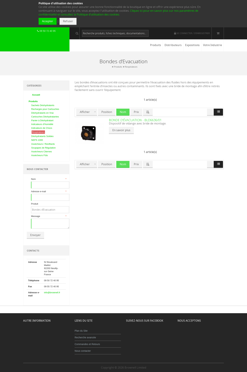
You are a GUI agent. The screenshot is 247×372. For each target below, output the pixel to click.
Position (106, 112)
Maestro (205, 333)
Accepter (47, 21)
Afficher (85, 112)
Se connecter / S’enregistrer (192, 33)
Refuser (68, 21)
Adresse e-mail (48, 191)
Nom (48, 179)
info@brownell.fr (52, 292)
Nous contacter (83, 350)
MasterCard (185, 333)
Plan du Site (81, 330)
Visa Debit (216, 333)
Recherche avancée (85, 337)
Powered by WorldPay (201, 342)
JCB (195, 333)
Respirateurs (131, 66)
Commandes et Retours (87, 344)
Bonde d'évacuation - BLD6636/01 (135, 120)
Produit (34, 204)
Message (48, 216)
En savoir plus (121, 130)
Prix (136, 112)
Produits (118, 66)
